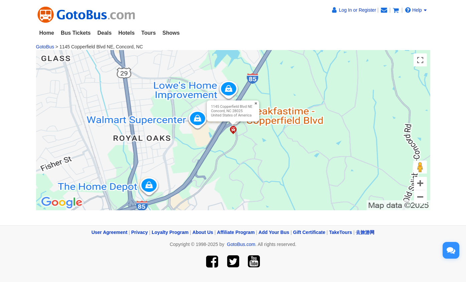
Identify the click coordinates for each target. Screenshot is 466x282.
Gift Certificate (309, 232)
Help (416, 10)
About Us (202, 232)
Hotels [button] (126, 33)
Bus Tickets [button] (76, 33)
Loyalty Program (170, 232)
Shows (171, 33)
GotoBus (45, 46)
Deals (104, 33)
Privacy (139, 232)
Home (46, 33)
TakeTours (340, 232)
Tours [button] (148, 33)
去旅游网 (365, 232)
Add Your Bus (274, 232)
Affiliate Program (236, 232)
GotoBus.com (241, 244)
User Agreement (110, 232)
